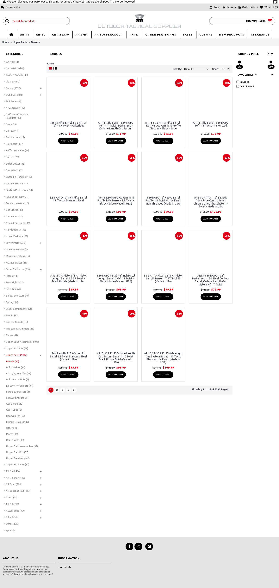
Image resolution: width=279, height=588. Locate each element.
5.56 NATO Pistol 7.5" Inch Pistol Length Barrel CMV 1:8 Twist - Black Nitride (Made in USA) (115, 278)
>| (74, 390)
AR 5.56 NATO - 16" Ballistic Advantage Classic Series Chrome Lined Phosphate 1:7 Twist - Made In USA (211, 202)
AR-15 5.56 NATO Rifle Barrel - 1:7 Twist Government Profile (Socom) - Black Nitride (163, 125)
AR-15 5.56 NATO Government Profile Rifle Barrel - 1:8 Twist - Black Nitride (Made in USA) (115, 200)
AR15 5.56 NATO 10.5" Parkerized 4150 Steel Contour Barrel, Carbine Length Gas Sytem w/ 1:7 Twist (210, 280)
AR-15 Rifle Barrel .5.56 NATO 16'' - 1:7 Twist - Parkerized (68, 124)
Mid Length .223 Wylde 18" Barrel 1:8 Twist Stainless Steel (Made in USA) (68, 356)
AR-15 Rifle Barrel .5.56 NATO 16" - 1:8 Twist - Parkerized (210, 124)
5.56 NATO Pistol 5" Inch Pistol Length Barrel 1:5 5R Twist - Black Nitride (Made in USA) (68, 278)
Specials (10, 530)
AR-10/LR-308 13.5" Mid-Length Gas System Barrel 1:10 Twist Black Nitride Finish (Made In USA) (163, 358)
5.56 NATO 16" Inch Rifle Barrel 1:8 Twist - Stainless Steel (68, 199)
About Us (64, 567)
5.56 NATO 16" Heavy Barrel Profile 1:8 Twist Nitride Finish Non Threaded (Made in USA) (163, 200)
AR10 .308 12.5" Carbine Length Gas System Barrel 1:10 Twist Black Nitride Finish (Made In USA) (116, 358)
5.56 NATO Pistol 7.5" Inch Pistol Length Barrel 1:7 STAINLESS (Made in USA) (163, 278)
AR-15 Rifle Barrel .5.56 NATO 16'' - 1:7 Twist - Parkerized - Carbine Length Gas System (115, 125)
